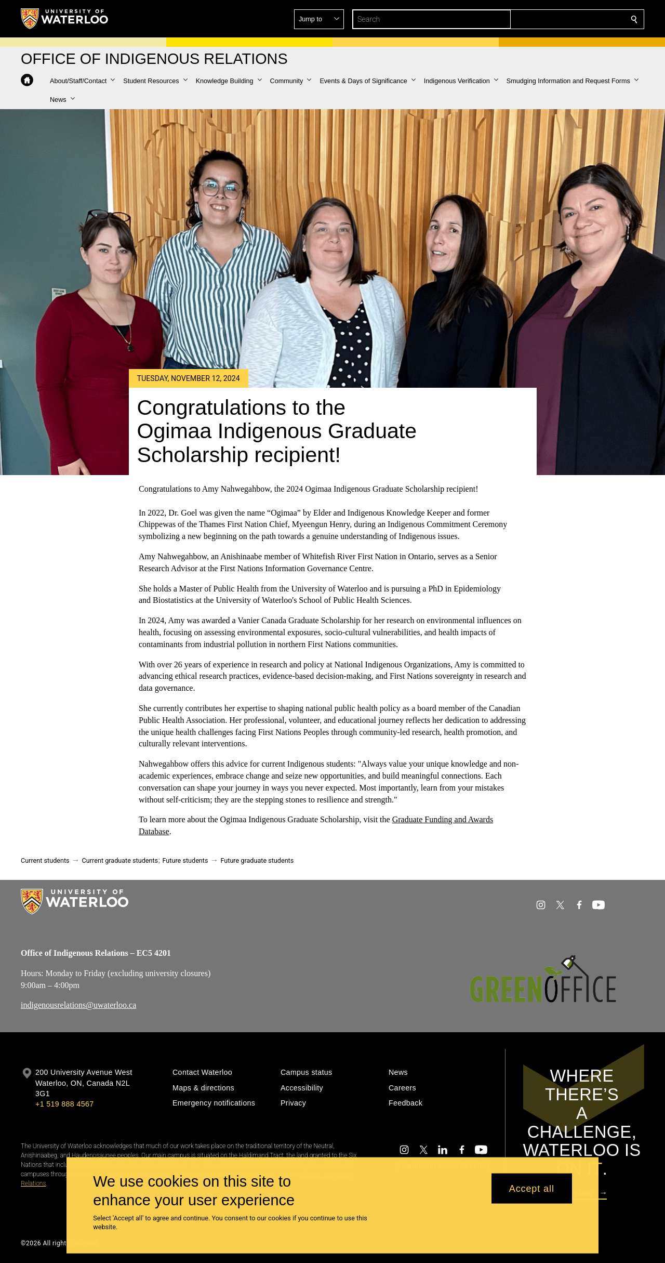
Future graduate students (257, 860)
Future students (185, 860)
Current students (45, 860)
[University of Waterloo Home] (65, 18)
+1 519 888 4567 (64, 1104)
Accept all (531, 1188)
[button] (559, 19)
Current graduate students (120, 860)
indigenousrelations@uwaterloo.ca (78, 1005)
